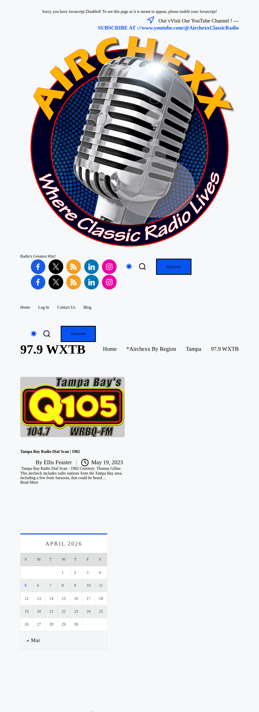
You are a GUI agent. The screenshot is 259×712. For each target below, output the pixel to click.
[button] (173, 267)
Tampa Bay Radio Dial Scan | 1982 (50, 451)
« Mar (33, 640)
